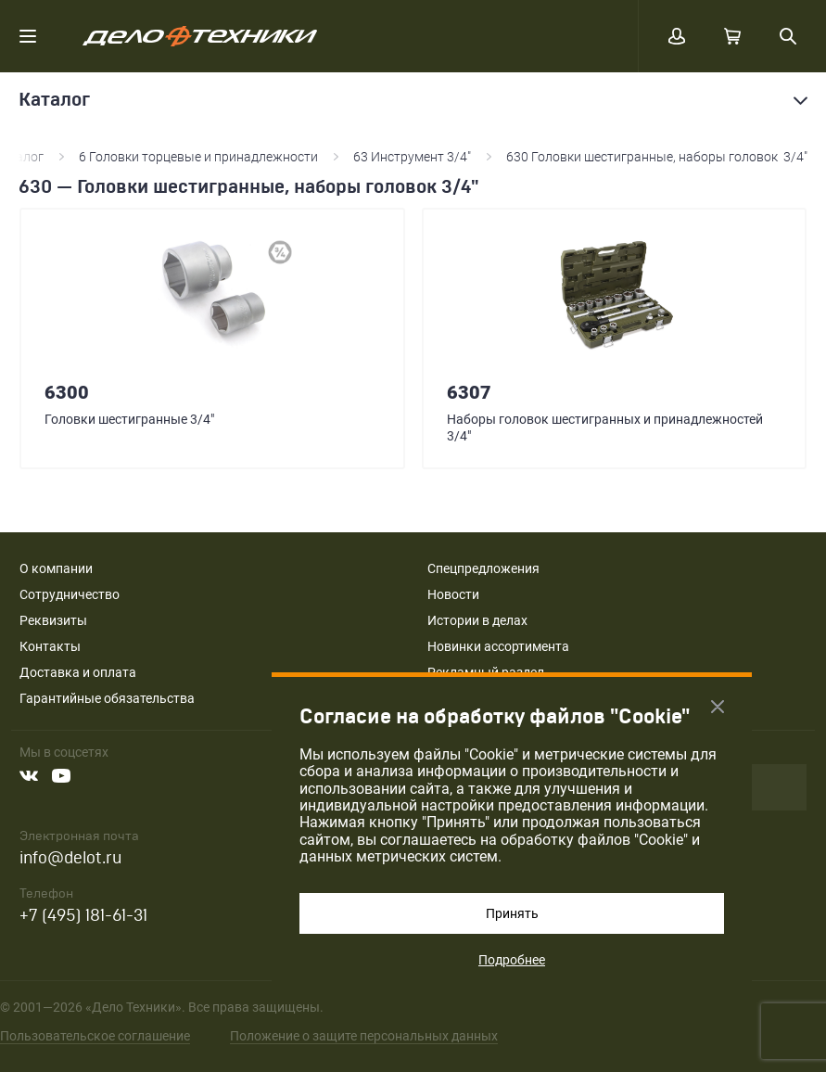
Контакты (50, 646)
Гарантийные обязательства (107, 698)
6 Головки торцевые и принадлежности (198, 156)
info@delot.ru (70, 858)
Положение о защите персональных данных (364, 1035)
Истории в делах (477, 620)
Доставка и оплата (77, 672)
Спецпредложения (483, 568)
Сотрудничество (69, 594)
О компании (56, 568)
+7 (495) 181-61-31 (83, 915)
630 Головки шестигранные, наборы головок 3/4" (656, 156)
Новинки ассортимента (498, 646)
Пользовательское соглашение (95, 1035)
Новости (453, 594)
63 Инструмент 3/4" (412, 156)
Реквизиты (53, 620)
